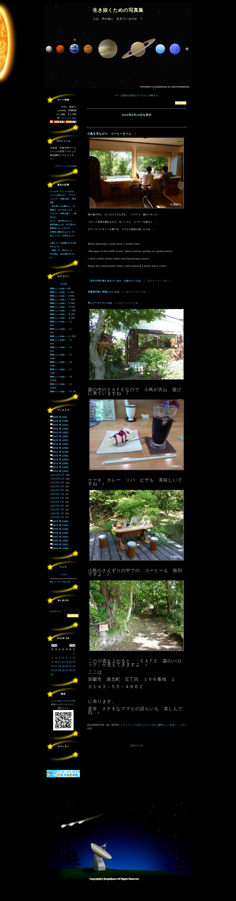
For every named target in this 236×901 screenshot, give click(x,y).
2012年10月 (58, 482)
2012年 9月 (57, 486)
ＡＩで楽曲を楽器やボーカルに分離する (136, 95)
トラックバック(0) (130, 725)
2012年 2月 (57, 513)
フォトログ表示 (67, 118)
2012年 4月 (57, 505)
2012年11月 (58, 478)
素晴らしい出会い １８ (171, 725)
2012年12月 (58, 475)
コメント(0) (149, 725)
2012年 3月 (57, 509)
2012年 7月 (57, 494)
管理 (89, 728)
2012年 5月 (57, 502)
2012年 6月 (57, 498)
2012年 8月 (57, 490)
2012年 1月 (57, 517)
